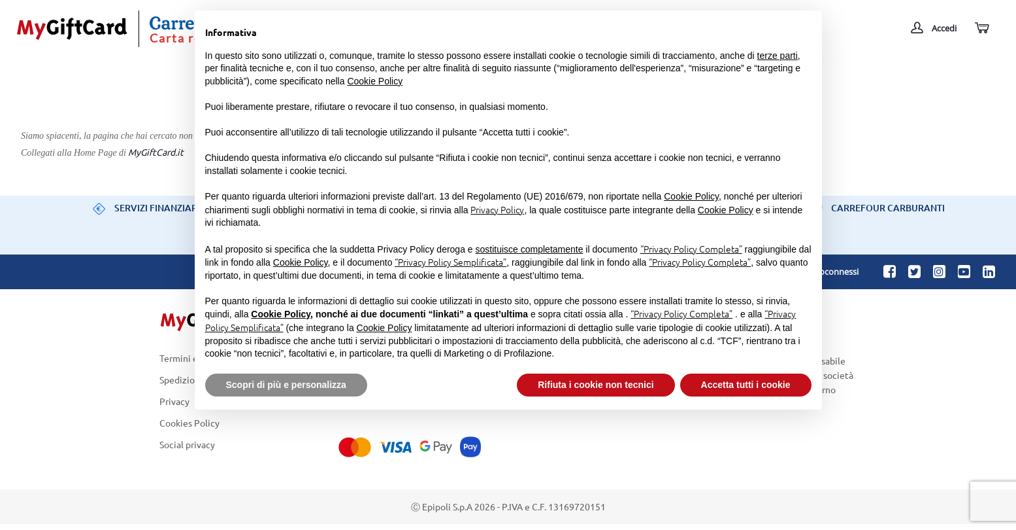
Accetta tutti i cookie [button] (746, 385)
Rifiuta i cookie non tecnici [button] (595, 385)
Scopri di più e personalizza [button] (286, 385)
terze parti (777, 55)
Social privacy (187, 445)
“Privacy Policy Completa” (691, 248)
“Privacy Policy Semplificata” (450, 261)
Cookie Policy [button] (374, 81)
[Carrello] (981, 28)
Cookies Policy (189, 423)
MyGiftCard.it (156, 152)
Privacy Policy (497, 209)
